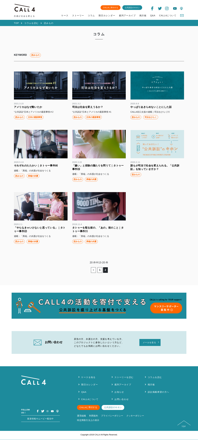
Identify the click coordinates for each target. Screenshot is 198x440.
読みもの (19, 117)
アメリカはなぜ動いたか (28, 107)
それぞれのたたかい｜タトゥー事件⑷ (36, 165)
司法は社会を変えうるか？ (87, 107)
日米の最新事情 (35, 117)
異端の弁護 (33, 176)
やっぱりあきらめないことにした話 (151, 107)
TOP (16, 23)
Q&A (152, 15)
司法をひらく (151, 117)
